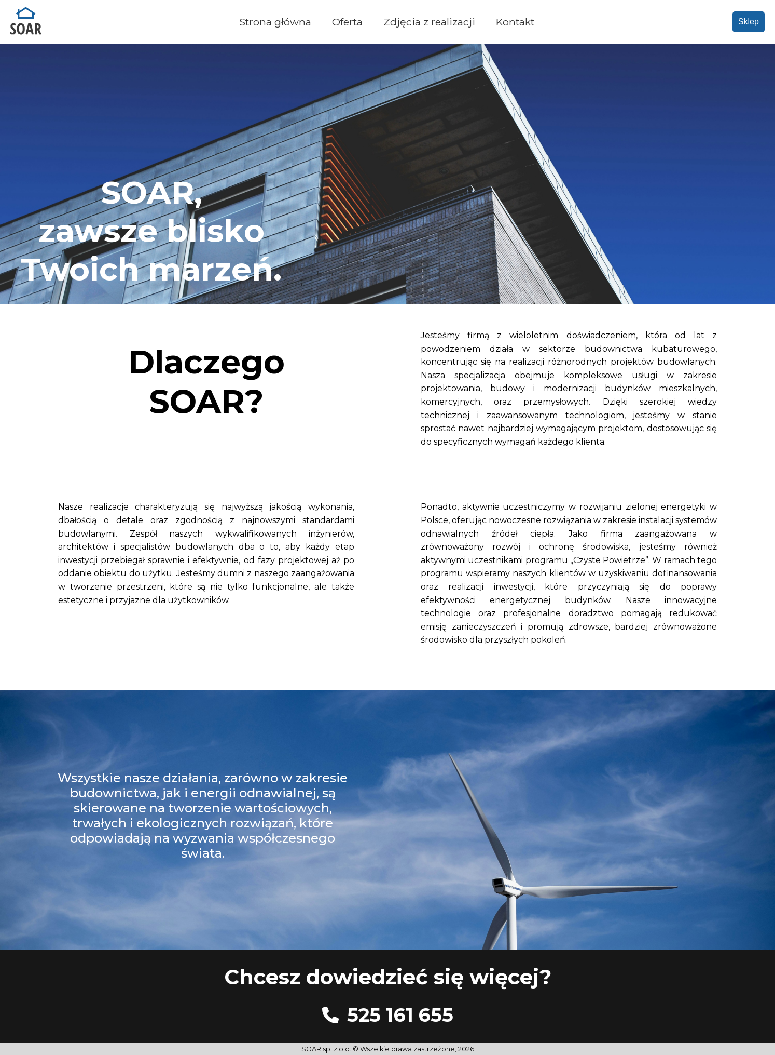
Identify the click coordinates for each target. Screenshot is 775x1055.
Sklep (748, 21)
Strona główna (275, 22)
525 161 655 (400, 1014)
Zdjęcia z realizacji (429, 22)
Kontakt (515, 22)
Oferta (347, 22)
